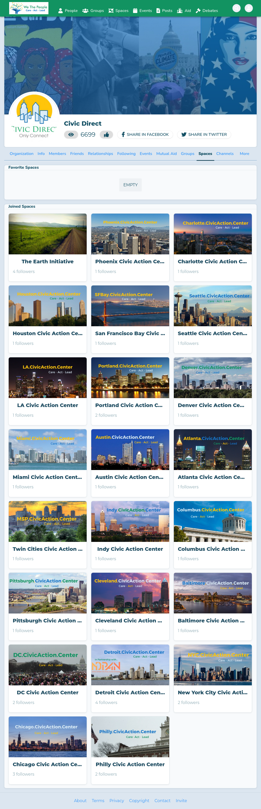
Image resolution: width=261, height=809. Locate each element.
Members (57, 153)
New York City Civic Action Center (213, 692)
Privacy (116, 800)
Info (41, 153)
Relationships (100, 153)
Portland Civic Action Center (130, 405)
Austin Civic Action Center (130, 477)
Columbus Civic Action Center (213, 549)
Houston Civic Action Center (48, 333)
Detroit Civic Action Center (130, 692)
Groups (187, 153)
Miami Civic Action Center (48, 477)
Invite (181, 800)
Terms (98, 800)
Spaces (205, 153)
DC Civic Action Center (48, 692)
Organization (22, 153)
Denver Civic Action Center (213, 405)
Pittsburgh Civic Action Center (48, 621)
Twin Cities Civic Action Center (48, 549)
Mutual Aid (166, 153)
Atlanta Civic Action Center (213, 477)
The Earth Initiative (48, 261)
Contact (162, 800)
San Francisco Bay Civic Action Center (130, 333)
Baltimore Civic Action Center (213, 621)
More (244, 153)
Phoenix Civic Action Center (130, 261)
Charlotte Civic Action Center (213, 261)
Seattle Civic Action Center (213, 333)
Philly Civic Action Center (130, 764)
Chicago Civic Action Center (48, 764)
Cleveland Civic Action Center (130, 621)
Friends (77, 153)
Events (146, 153)
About (80, 800)
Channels (225, 153)
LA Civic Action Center (47, 405)
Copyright (139, 800)
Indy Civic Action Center (130, 549)
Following (126, 153)
